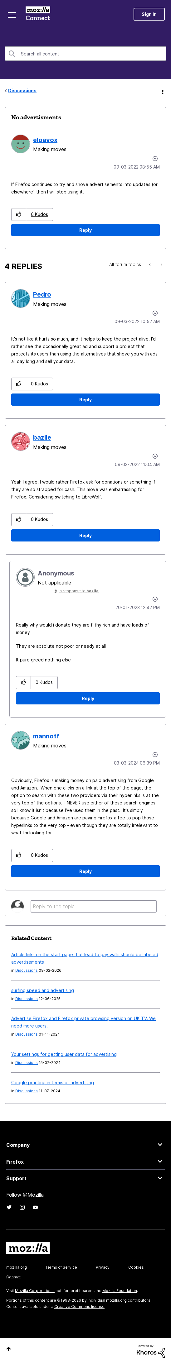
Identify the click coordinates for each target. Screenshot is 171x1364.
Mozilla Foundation (119, 1290)
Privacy (103, 1267)
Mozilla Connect (38, 14)
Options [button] (162, 91)
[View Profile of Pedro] (42, 294)
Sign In (149, 14)
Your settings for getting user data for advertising (64, 1054)
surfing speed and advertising (42, 990)
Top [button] (8, 1348)
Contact (13, 1277)
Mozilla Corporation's (35, 1290)
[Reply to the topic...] (94, 906)
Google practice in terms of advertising (52, 1082)
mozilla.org (16, 1267)
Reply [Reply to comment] (85, 399)
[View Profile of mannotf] (46, 736)
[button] (19, 214)
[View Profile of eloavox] (45, 140)
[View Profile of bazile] (42, 437)
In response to (79, 591)
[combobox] (85, 53)
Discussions (22, 90)
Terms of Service (61, 1267)
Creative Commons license (79, 1306)
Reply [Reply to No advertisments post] (85, 230)
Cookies (136, 1267)
